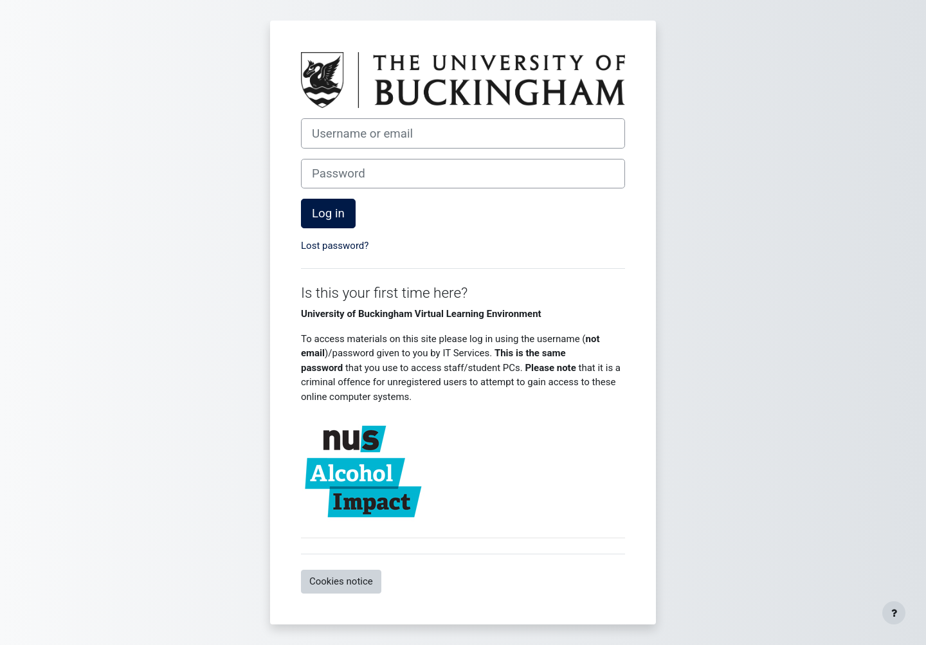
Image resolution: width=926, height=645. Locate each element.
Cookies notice (341, 581)
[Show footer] (893, 612)
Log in (328, 213)
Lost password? (334, 245)
